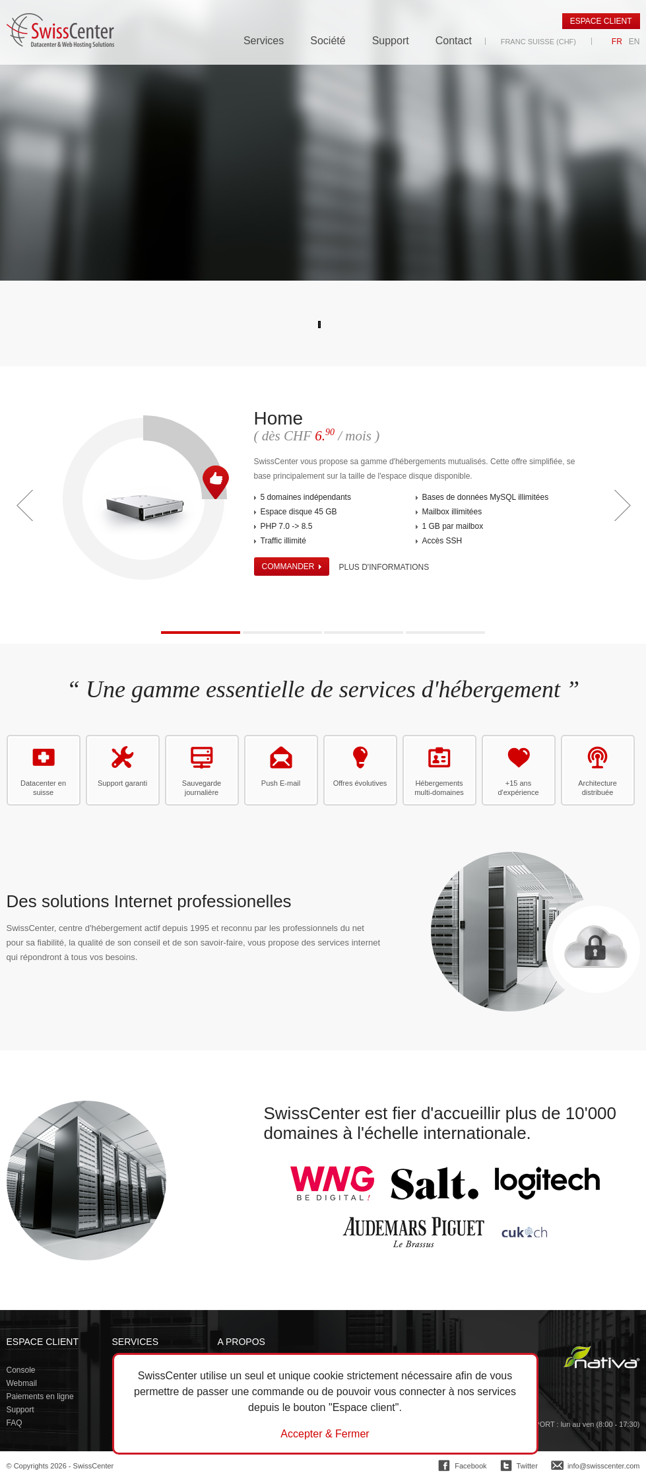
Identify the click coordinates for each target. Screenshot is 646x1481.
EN (634, 41)
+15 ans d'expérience (518, 787)
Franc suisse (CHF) (538, 42)
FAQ (14, 1423)
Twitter (527, 1466)
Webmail (22, 1383)
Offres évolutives (360, 783)
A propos (241, 1341)
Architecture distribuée (597, 787)
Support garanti (122, 783)
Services (263, 41)
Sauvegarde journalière (201, 787)
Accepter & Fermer (324, 1434)
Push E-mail (280, 783)
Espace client (601, 21)
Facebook (470, 1466)
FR (617, 41)
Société (327, 41)
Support (390, 41)
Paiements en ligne (40, 1396)
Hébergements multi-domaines (439, 787)
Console (21, 1370)
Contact (454, 41)
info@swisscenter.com (603, 1466)
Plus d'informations (384, 567)
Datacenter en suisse (43, 787)
